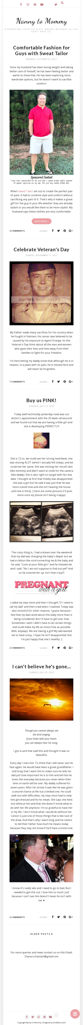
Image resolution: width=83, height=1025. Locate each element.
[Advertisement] (41, 989)
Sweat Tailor (25, 191)
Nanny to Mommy (41, 20)
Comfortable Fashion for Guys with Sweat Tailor (41, 50)
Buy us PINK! (41, 400)
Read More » (41, 221)
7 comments (17, 381)
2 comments (17, 230)
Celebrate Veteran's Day (41, 249)
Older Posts (40, 933)
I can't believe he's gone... (41, 666)
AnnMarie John (59, 1022)
